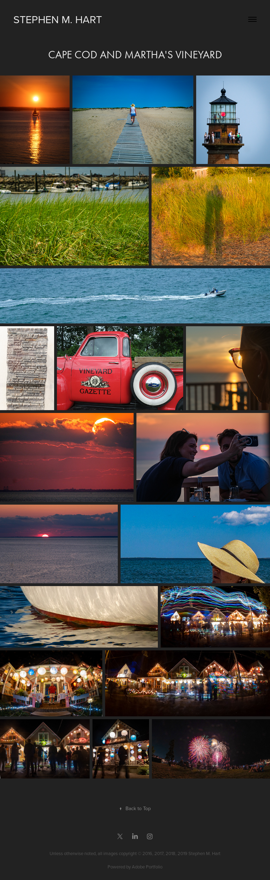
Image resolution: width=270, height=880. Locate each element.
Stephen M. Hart (57, 19)
